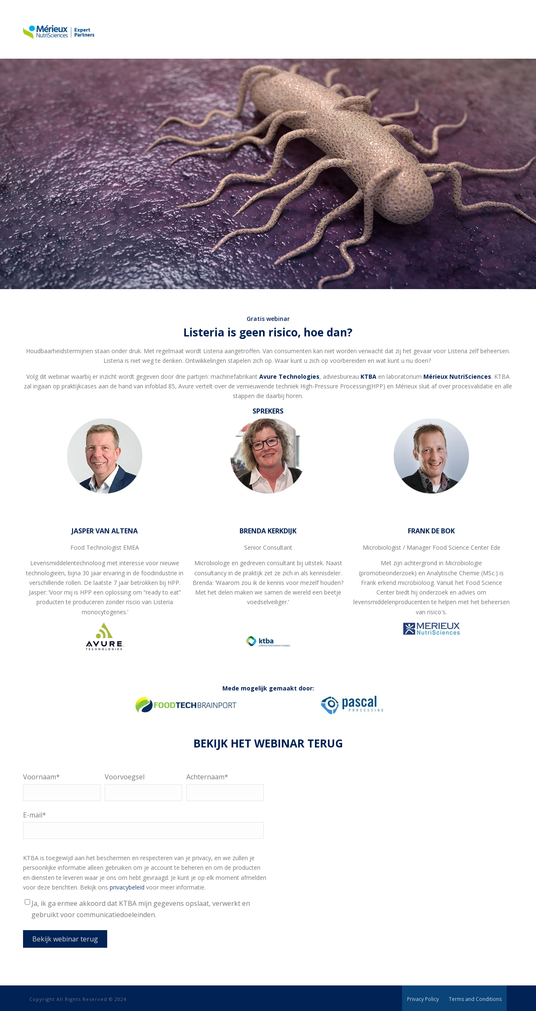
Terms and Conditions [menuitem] (475, 999)
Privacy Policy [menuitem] (423, 999)
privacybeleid (128, 887)
